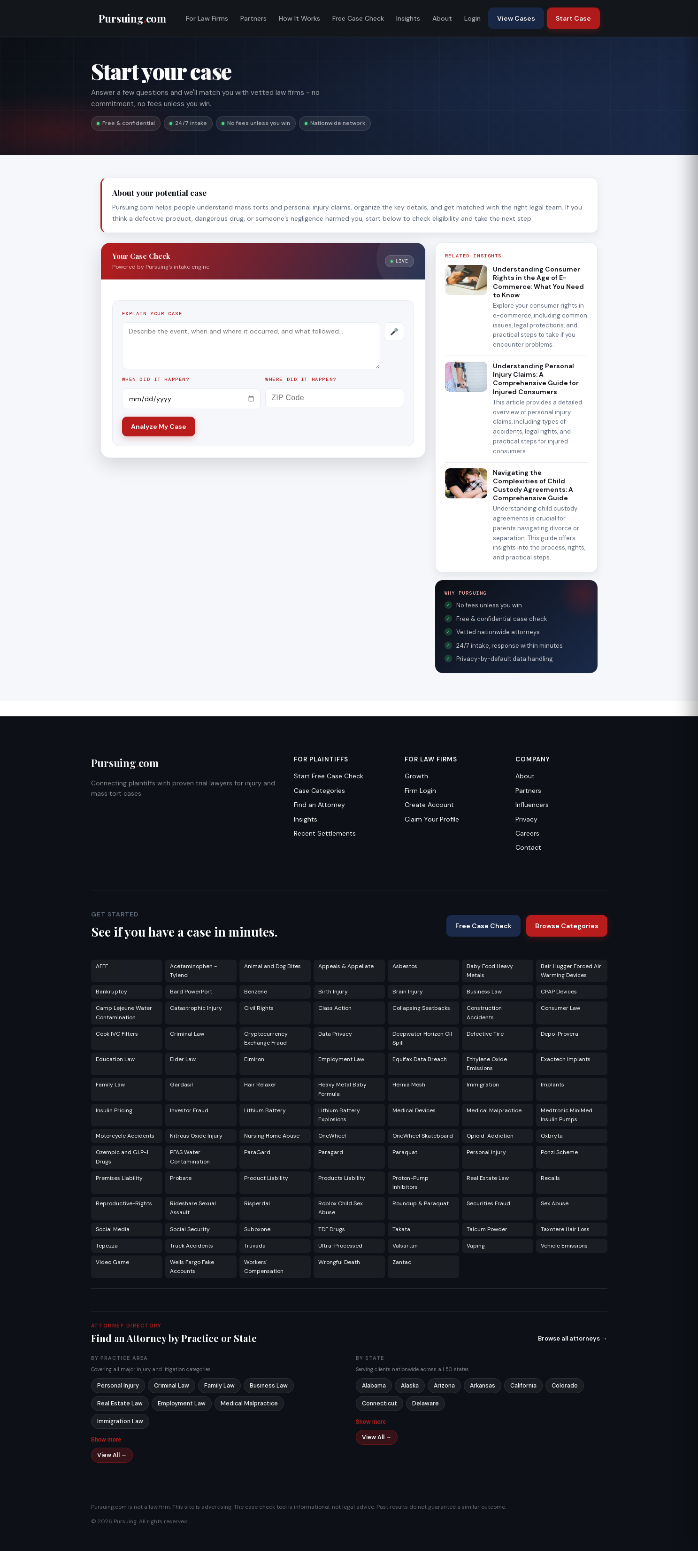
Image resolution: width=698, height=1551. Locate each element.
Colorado (565, 1385)
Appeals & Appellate (346, 966)
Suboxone (257, 1229)
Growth (416, 776)
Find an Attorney (319, 804)
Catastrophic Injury (196, 1008)
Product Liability (266, 1178)
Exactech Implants (566, 1059)
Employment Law (341, 1059)
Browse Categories (566, 926)
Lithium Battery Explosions (339, 1115)
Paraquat (404, 1152)
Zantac (401, 1262)
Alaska (410, 1385)
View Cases (516, 18)
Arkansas (482, 1385)
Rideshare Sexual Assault (193, 1208)
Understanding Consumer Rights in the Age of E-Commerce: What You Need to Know (538, 282)
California (523, 1385)
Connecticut (379, 1403)
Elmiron (254, 1059)
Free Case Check (358, 18)
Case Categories (319, 790)
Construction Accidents (484, 1012)
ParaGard (257, 1152)
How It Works (299, 18)
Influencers (532, 804)
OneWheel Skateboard (422, 1136)
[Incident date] (191, 398)
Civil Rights (259, 1008)
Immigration (483, 1084)
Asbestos (404, 966)
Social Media (113, 1229)
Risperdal (257, 1203)
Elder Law (183, 1059)
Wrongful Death (339, 1262)
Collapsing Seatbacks (421, 1008)
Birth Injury (333, 991)
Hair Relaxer (260, 1084)
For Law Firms (207, 18)
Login (472, 18)
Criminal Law (187, 1034)
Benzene (255, 991)
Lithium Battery (265, 1110)
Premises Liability (119, 1178)
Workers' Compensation (264, 1266)
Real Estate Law (488, 1178)
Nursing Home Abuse (271, 1136)
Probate (181, 1178)
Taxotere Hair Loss (565, 1229)
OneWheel (332, 1136)
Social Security (190, 1229)
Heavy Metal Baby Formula (342, 1089)
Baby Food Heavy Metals (490, 970)
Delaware (425, 1403)
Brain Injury (407, 991)
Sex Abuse (554, 1203)
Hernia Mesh (408, 1084)
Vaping (476, 1245)
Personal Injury (486, 1152)
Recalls (550, 1178)
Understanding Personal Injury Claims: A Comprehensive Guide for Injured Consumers (536, 379)
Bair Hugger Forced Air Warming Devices (571, 970)
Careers (527, 833)
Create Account (429, 804)
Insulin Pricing (114, 1110)
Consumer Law (560, 1008)
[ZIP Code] (334, 397)
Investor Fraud (189, 1110)
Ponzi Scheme (559, 1152)
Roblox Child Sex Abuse (340, 1208)
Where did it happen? (301, 379)
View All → (112, 1455)
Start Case (573, 18)
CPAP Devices (559, 991)
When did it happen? (156, 379)
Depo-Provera (559, 1034)
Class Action (335, 1008)
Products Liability (341, 1178)
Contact (528, 847)
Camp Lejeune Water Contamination (124, 1012)
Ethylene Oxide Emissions (487, 1063)
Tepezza (107, 1245)
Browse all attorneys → (572, 1338)
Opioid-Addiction (490, 1136)
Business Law (484, 991)
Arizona (444, 1385)
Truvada (255, 1245)
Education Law (115, 1059)
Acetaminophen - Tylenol (193, 970)
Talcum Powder (487, 1229)
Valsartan (405, 1245)
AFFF (102, 966)
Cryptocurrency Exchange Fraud (266, 1038)
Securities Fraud (488, 1203)
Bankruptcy (111, 991)
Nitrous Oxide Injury (196, 1136)
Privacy (526, 819)
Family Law (110, 1084)
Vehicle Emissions (564, 1245)
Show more (106, 1439)
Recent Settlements (325, 833)
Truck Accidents (191, 1245)
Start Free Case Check (328, 776)
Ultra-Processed (340, 1245)
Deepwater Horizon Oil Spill (422, 1038)
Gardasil (181, 1084)
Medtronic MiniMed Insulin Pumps (566, 1115)
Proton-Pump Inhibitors (410, 1182)
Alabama (374, 1385)
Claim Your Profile (432, 819)
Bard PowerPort (191, 991)
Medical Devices (414, 1110)
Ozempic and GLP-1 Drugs (122, 1156)
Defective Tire (485, 1034)
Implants (552, 1084)
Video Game (112, 1262)
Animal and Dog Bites (272, 966)
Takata (401, 1229)
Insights (408, 18)
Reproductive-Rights (124, 1203)
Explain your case (152, 313)
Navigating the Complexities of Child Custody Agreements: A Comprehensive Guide (533, 485)
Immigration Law (120, 1421)
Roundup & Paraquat (420, 1203)
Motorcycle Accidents (125, 1136)
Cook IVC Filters (117, 1034)
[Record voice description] (394, 331)
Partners (253, 18)
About (442, 18)
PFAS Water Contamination (190, 1156)
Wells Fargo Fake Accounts (192, 1266)
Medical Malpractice (494, 1110)
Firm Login (420, 790)
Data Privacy (335, 1034)
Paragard (330, 1152)
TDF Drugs (331, 1229)
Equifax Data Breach (419, 1059)
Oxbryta (552, 1136)
